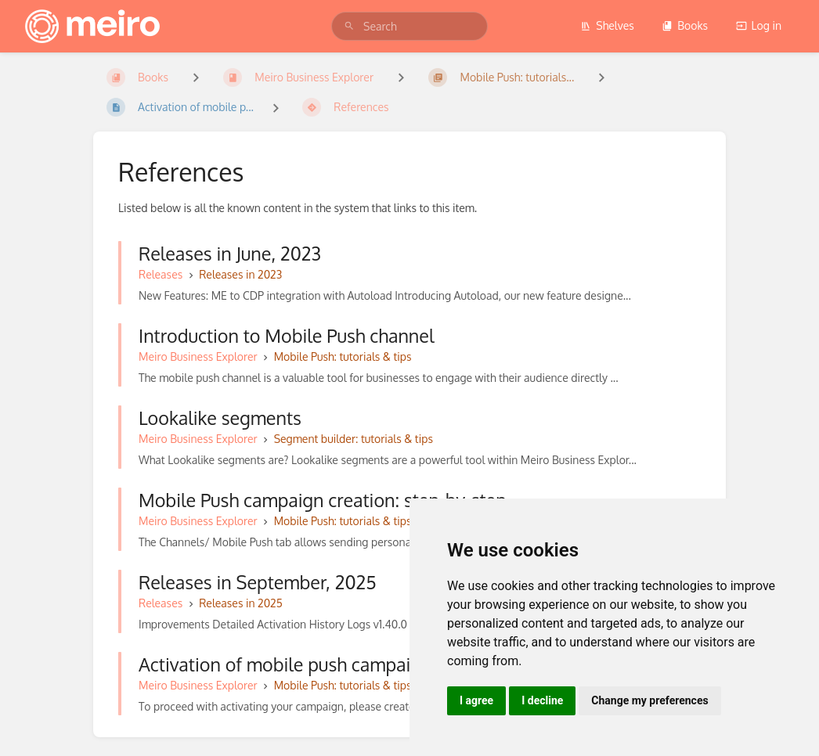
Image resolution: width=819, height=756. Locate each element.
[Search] (349, 26)
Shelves (607, 25)
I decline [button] (542, 700)
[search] (409, 26)
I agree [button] (476, 700)
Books (685, 25)
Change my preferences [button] (649, 700)
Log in (758, 25)
